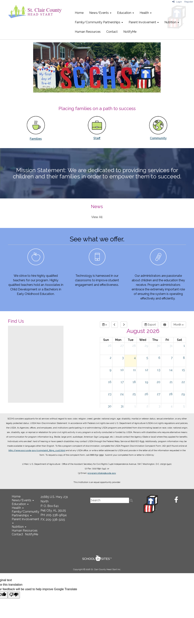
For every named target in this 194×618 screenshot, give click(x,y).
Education (125, 13)
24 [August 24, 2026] (122, 394)
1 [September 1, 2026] (135, 406)
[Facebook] (176, 501)
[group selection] (104, 324)
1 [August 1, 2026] (184, 345)
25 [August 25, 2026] (134, 394)
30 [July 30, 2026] (158, 345)
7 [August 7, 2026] (172, 358)
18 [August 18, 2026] (134, 382)
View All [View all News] (96, 217)
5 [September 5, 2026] (184, 406)
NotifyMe (129, 31)
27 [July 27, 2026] (122, 345)
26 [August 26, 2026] (146, 394)
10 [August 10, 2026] (122, 370)
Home (79, 13)
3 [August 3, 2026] (123, 358)
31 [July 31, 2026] (171, 345)
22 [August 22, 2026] (183, 382)
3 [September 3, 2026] (159, 406)
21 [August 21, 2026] (171, 382)
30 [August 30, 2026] (109, 406)
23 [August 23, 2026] (109, 394)
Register (188, 1)
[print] (164, 324)
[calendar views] (178, 324)
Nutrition (171, 22)
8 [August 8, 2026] (184, 358)
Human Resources (88, 31)
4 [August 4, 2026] (135, 358)
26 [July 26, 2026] (109, 345)
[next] (123, 324)
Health (146, 13)
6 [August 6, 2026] (159, 358)
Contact (112, 31)
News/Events (100, 13)
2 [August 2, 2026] (110, 358)
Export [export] (150, 324)
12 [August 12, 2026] (146, 370)
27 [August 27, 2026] (158, 394)
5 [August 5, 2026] (147, 358)
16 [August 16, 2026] (109, 382)
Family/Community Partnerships (99, 22)
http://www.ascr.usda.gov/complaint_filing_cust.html (37, 450)
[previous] (114, 324)
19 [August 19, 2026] (146, 382)
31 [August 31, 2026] (122, 406)
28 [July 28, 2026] (134, 345)
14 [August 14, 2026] (171, 370)
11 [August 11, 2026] (134, 370)
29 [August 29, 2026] (183, 394)
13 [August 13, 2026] (158, 370)
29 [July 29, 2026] (146, 345)
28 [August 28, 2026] (171, 394)
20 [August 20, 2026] (158, 382)
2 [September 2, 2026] (147, 406)
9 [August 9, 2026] (110, 370)
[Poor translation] (14, 595)
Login (177, 1)
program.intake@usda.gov (102, 473)
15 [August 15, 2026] (183, 370)
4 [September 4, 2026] (172, 406)
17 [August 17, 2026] (122, 382)
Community (158, 138)
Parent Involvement (144, 22)
